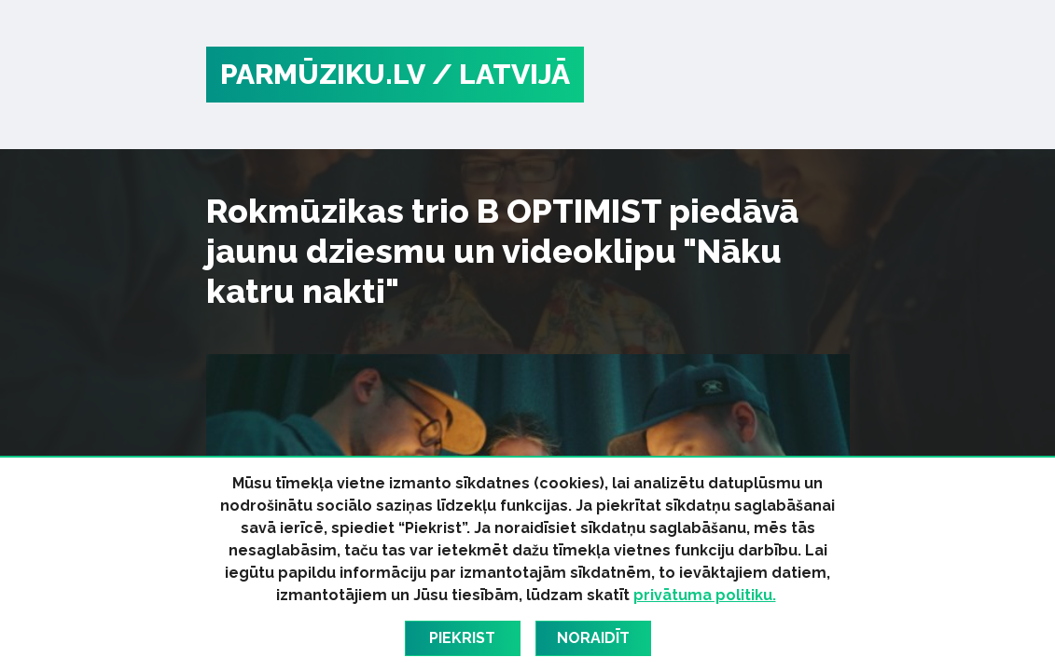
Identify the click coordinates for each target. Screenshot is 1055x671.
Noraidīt (593, 638)
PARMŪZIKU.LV (322, 74)
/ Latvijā (501, 74)
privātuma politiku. (704, 595)
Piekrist (462, 638)
